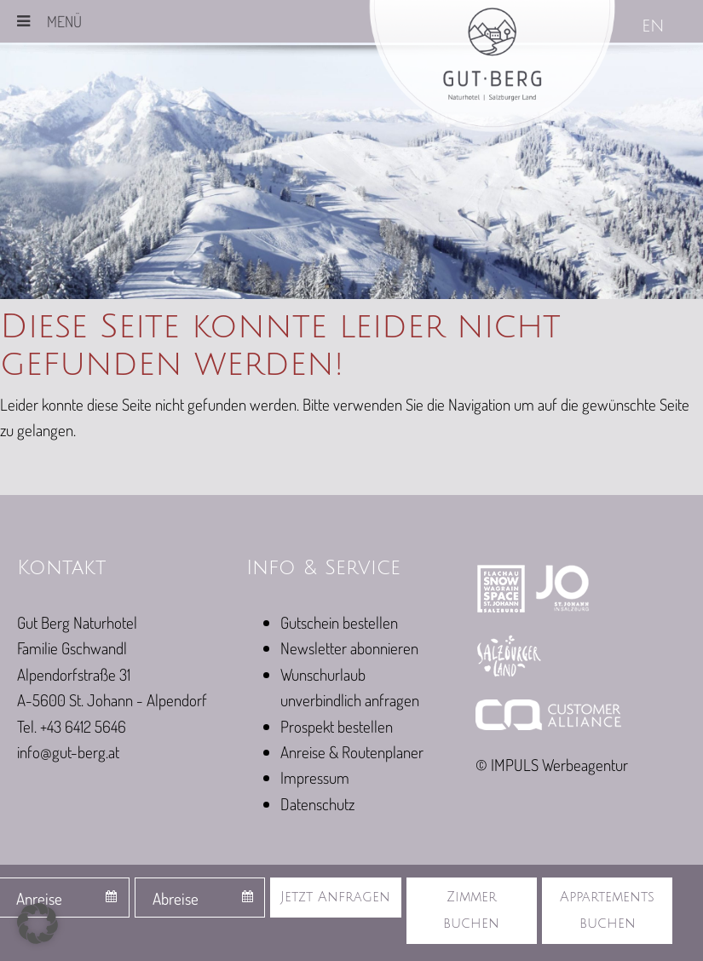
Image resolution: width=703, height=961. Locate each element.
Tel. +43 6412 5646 (71, 726)
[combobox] (200, 898)
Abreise (176, 898)
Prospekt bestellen (336, 726)
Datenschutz (317, 803)
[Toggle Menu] (23, 21)
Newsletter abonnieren (349, 648)
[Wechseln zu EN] (654, 27)
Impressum (314, 777)
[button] (37, 923)
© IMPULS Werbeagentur (551, 764)
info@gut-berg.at (68, 751)
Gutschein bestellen (339, 622)
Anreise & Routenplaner (352, 751)
